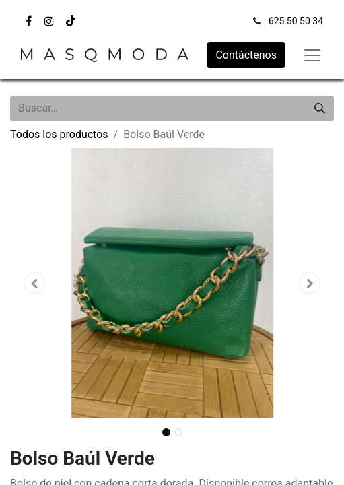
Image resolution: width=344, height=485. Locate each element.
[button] (34, 283)
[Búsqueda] (320, 108)
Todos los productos (59, 134)
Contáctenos (246, 54)
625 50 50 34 (296, 20)
